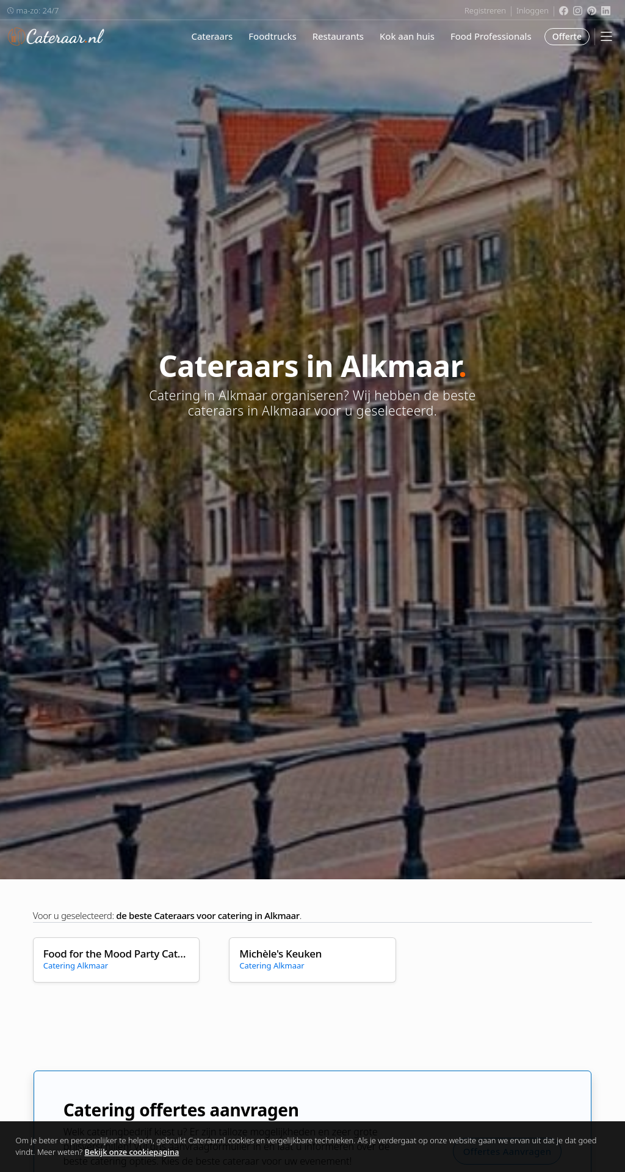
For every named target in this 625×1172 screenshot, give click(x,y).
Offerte (567, 36)
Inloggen (532, 10)
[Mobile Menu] (606, 36)
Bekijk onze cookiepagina (132, 1151)
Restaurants (338, 36)
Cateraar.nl (56, 36)
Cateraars (212, 36)
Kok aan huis (407, 36)
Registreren (485, 10)
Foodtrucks (272, 36)
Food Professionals (491, 36)
